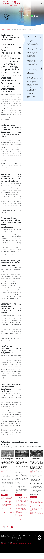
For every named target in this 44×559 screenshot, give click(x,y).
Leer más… (4, 494)
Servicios (8, 29)
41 (21, 526)
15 (7, 526)
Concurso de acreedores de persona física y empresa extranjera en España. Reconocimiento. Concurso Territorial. (21, 462)
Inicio (3, 29)
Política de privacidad (12, 543)
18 (14, 526)
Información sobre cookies (24, 543)
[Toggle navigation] (41, 3)
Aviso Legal (3, 543)
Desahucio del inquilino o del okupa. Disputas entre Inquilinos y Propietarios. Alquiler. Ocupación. (36, 502)
